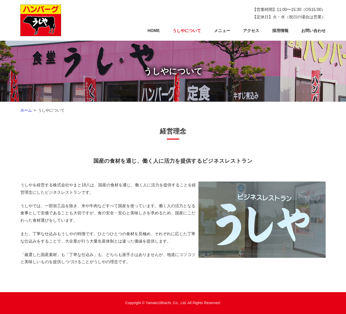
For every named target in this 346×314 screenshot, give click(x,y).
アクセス (251, 30)
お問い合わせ (313, 30)
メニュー (222, 30)
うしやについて (186, 30)
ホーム (26, 110)
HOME (154, 30)
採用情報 (280, 30)
